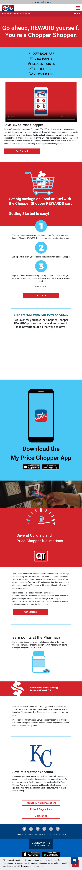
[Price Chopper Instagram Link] (51, 829)
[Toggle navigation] (77, 8)
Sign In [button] (77, 14)
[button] (16, 14)
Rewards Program (59, 835)
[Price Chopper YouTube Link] (44, 829)
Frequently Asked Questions (41, 802)
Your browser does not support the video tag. (41, 102)
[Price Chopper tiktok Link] (58, 829)
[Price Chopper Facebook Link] (24, 829)
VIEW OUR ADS (41, 74)
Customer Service (31, 835)
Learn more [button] (38, 866)
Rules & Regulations (41, 809)
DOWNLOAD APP (41, 53)
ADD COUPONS (41, 69)
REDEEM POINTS (41, 64)
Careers (20, 835)
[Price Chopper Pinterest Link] (38, 829)
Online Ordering (45, 835)
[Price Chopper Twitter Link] (31, 829)
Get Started (21, 151)
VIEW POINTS (41, 58)
